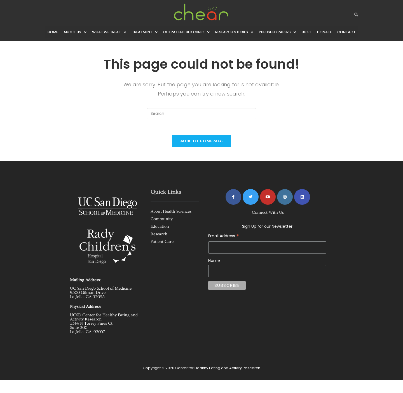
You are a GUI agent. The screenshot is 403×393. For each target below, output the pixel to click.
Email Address (267, 244)
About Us (73, 32)
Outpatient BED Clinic (188, 32)
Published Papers (283, 32)
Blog (313, 32)
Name (214, 273)
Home (50, 32)
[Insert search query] (201, 125)
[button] (73, 32)
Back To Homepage (201, 154)
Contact (54, 44)
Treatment (144, 32)
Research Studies (238, 32)
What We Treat (107, 32)
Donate (331, 32)
